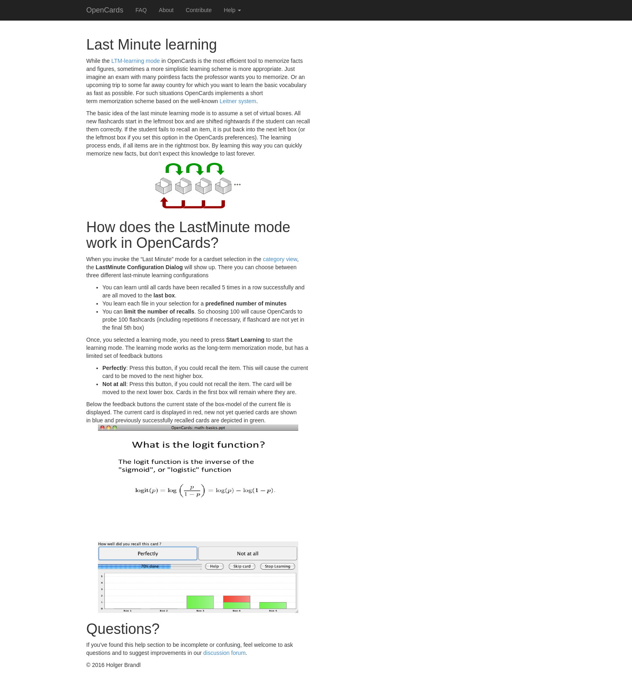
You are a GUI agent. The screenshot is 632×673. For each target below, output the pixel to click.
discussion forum (224, 653)
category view (280, 259)
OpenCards (104, 10)
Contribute (199, 10)
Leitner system (238, 101)
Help (232, 10)
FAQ (141, 10)
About (166, 10)
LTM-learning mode (135, 61)
